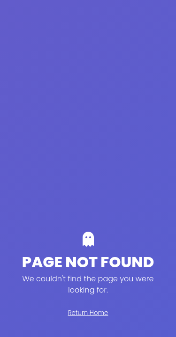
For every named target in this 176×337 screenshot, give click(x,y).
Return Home (88, 312)
